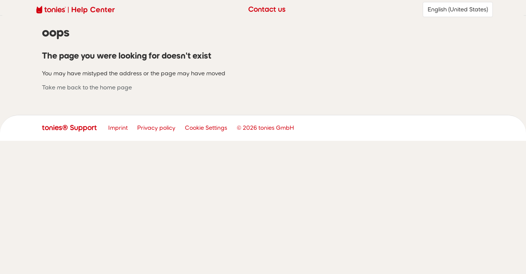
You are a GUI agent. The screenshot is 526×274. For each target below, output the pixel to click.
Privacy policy (156, 128)
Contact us (266, 9)
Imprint (118, 128)
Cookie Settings (206, 128)
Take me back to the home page (87, 87)
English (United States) (458, 9)
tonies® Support (69, 127)
